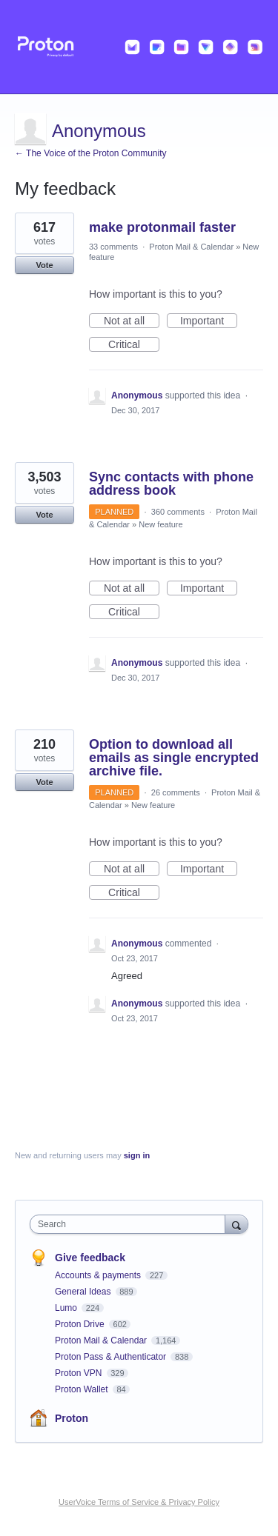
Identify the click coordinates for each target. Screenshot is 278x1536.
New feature (160, 524)
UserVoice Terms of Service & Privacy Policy (139, 1501)
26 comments (175, 792)
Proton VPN (80, 1373)
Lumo (67, 1308)
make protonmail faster (162, 227)
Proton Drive (81, 1324)
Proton (71, 1418)
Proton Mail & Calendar (191, 246)
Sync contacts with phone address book (171, 484)
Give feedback (90, 1257)
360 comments (178, 511)
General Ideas (84, 1291)
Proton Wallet (82, 1389)
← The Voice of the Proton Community (91, 153)
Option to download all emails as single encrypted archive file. (174, 757)
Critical (133, 345)
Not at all (131, 321)
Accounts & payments (99, 1275)
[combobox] (131, 1224)
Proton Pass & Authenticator (111, 1357)
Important (208, 321)
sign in (137, 1155)
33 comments (113, 246)
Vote (44, 265)
